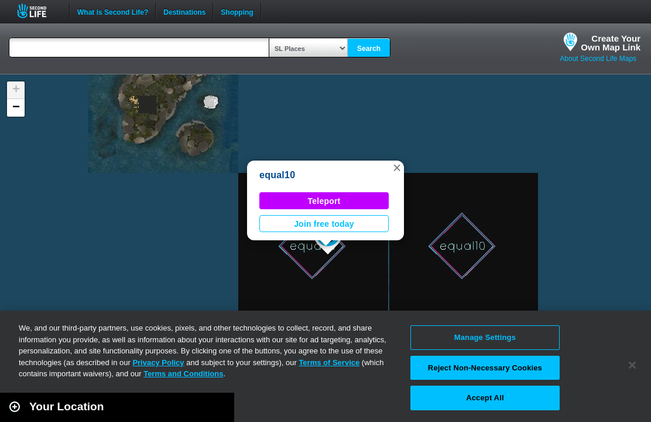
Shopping (237, 11)
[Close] (632, 365)
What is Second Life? (112, 11)
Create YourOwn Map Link (610, 42)
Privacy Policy (158, 362)
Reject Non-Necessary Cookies (485, 367)
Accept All (484, 397)
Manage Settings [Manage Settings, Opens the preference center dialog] (485, 337)
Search (369, 49)
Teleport (324, 201)
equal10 (277, 175)
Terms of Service (329, 362)
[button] (397, 168)
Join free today (324, 224)
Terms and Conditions (183, 373)
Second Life (38, 11)
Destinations (184, 11)
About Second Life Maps (598, 59)
